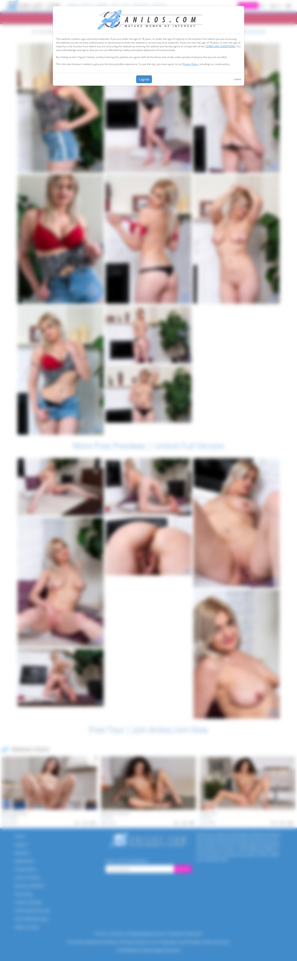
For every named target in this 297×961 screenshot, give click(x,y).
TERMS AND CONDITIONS (220, 46)
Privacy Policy (190, 64)
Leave (237, 79)
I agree (144, 79)
